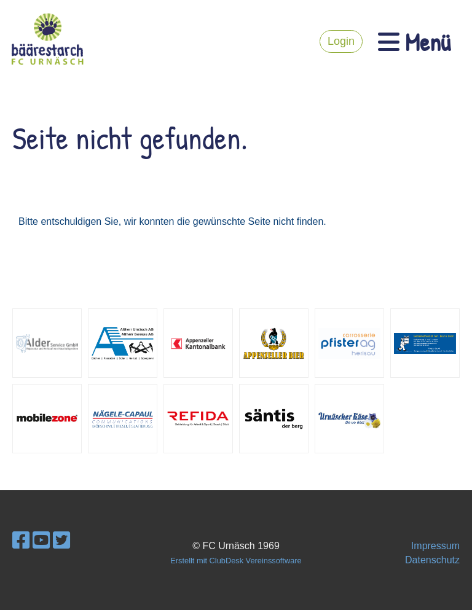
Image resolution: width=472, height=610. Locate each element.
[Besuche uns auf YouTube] (41, 541)
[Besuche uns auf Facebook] (21, 541)
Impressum (435, 546)
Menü (414, 41)
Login (341, 41)
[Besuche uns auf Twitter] (61, 541)
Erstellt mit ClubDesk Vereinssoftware (235, 560)
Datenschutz (432, 560)
